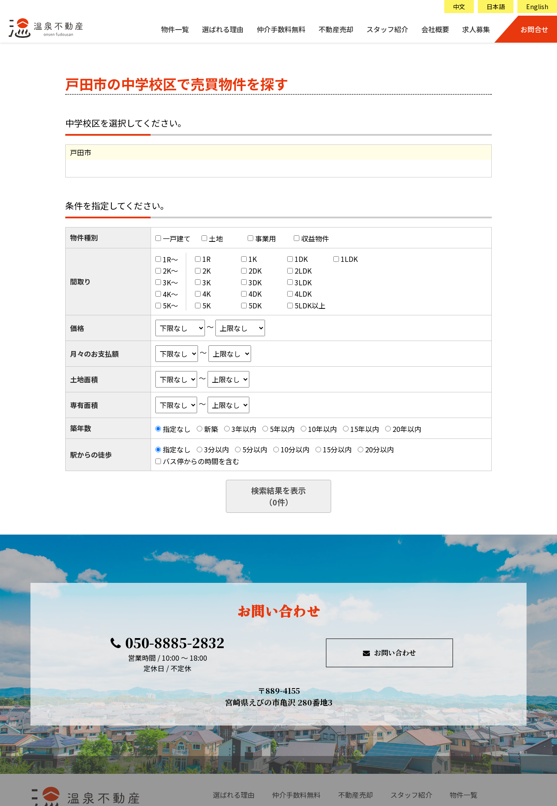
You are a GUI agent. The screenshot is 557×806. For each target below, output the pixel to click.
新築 (211, 429)
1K (252, 259)
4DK (255, 293)
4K (206, 293)
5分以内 (254, 449)
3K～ (170, 282)
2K (206, 270)
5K (206, 305)
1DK (301, 259)
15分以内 (337, 449)
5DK (255, 305)
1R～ (170, 259)
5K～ (170, 305)
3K (206, 282)
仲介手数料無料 (281, 29)
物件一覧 (175, 29)
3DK (255, 282)
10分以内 (295, 449)
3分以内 (216, 449)
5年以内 (282, 429)
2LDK (303, 270)
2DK (255, 270)
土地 (216, 238)
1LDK (349, 259)
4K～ (170, 293)
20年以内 (407, 429)
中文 (459, 6)
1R (206, 259)
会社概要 (435, 29)
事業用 (265, 238)
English (537, 6)
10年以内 (322, 429)
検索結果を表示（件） (278, 496)
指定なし (177, 429)
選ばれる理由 (223, 29)
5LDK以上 (310, 305)
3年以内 (244, 429)
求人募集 (476, 29)
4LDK (303, 293)
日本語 (496, 6)
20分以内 (379, 449)
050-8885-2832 (168, 642)
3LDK (303, 282)
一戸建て (177, 238)
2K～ (170, 270)
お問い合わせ (389, 653)
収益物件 (315, 238)
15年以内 (364, 429)
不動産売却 (336, 29)
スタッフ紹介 (387, 29)
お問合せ (534, 29)
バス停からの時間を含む (201, 461)
